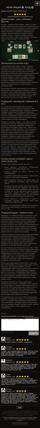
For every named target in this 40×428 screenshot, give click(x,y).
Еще (19, 407)
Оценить (33, 333)
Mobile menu (37, 3)
